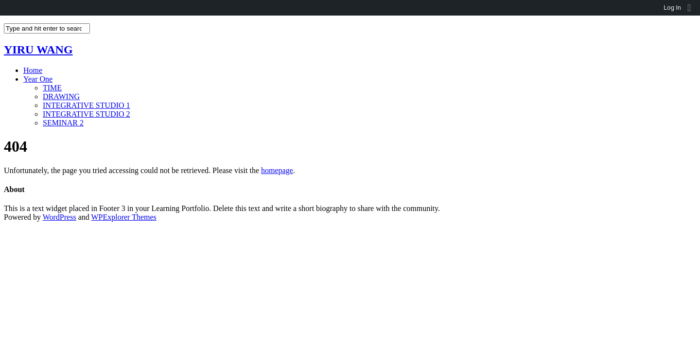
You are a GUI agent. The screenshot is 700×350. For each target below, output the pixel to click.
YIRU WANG (38, 49)
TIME (52, 88)
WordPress (59, 217)
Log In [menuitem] (672, 7)
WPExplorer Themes (123, 217)
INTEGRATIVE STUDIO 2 (86, 114)
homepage (277, 170)
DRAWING (61, 96)
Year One (37, 79)
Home (32, 70)
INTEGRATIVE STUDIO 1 (86, 105)
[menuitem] (692, 8)
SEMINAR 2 (63, 123)
